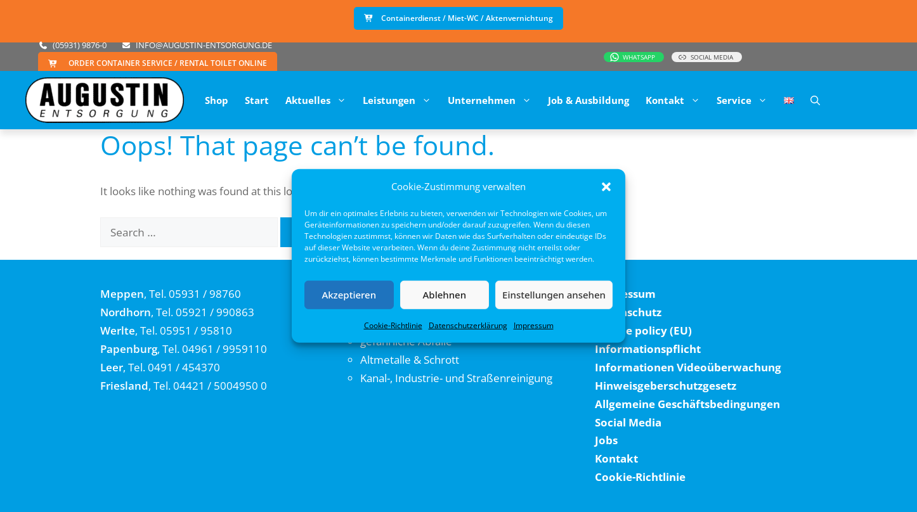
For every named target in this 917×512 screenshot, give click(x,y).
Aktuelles (319, 100)
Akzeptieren (349, 294)
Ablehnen (445, 294)
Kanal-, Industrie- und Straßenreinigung (456, 378)
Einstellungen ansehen (554, 294)
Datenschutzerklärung (468, 324)
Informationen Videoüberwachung (688, 367)
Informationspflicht (648, 349)
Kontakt (677, 100)
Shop (216, 100)
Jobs (606, 440)
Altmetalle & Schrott (409, 359)
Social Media (628, 422)
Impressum (534, 324)
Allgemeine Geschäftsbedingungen (687, 404)
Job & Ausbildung (588, 100)
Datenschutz (628, 312)
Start (257, 100)
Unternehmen (494, 100)
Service (746, 100)
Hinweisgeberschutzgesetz (665, 385)
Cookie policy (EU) (643, 330)
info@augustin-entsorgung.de (204, 45)
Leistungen (401, 100)
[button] (606, 187)
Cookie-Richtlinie (393, 324)
